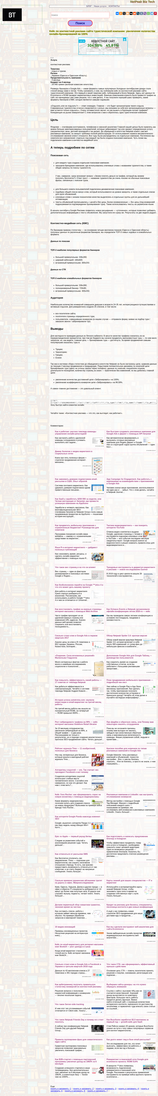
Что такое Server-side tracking (69, 1005)
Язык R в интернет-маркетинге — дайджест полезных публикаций (76, 549)
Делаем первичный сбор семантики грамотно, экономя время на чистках (77, 906)
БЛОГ (89, 6)
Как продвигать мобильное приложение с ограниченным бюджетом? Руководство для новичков (77, 528)
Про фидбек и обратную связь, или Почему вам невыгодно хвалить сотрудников (130, 724)
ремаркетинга (79, 307)
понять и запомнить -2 (83, 1089)
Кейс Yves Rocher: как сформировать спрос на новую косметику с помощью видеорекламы (78, 796)
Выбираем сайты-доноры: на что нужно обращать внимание (126, 986)
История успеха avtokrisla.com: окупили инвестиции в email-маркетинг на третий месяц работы (78, 703)
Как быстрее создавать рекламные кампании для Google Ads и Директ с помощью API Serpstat (131, 433)
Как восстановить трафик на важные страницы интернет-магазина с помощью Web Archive (78, 611)
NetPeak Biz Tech (144, 1)
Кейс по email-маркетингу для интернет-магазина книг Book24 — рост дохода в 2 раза (79, 946)
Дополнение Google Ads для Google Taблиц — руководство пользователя (129, 657)
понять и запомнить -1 (61, 1089)
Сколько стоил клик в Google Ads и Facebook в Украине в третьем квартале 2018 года (78, 966)
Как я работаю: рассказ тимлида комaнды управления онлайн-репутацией (75, 433)
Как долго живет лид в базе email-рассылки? (129, 1040)
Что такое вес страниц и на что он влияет (75, 568)
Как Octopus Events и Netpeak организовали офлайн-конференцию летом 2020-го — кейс (128, 611)
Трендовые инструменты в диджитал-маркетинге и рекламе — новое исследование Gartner (131, 569)
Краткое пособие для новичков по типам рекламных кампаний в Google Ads (127, 750)
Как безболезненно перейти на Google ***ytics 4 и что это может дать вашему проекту (79, 587)
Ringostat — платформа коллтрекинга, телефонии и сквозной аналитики (84, 127)
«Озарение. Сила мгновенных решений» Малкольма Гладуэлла (75, 657)
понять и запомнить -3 (106, 1089)
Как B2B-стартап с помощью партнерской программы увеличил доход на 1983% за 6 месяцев (76, 1062)
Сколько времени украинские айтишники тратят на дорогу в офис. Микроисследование (78, 882)
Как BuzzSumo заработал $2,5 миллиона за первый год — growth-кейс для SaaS (127, 1021)
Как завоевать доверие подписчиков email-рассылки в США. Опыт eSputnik (76, 481)
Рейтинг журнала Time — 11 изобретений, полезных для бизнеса (75, 750)
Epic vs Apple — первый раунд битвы (73, 837)
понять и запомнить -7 (97, 1092)
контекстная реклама (60, 64)
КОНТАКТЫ (114, 6)
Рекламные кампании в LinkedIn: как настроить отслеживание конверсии (130, 796)
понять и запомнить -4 (128, 1089)
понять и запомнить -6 (75, 1092)
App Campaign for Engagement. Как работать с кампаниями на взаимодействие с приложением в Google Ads (130, 482)
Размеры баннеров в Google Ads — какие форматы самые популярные (83, 89)
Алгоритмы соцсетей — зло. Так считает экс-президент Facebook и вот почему (77, 772)
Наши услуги (100, 6)
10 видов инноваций (65, 928)
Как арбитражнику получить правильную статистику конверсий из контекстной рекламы (78, 986)
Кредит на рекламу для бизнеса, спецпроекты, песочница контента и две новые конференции (130, 906)
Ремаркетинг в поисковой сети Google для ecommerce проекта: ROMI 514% (127, 1061)
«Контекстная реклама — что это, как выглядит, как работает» (93, 414)
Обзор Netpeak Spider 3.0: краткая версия (127, 636)
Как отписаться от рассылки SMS (71, 855)
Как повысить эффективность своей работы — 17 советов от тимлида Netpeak (78, 682)
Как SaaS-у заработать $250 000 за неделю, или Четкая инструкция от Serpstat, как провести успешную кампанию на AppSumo (78, 502)
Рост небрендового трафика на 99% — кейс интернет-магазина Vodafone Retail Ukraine (76, 724)
